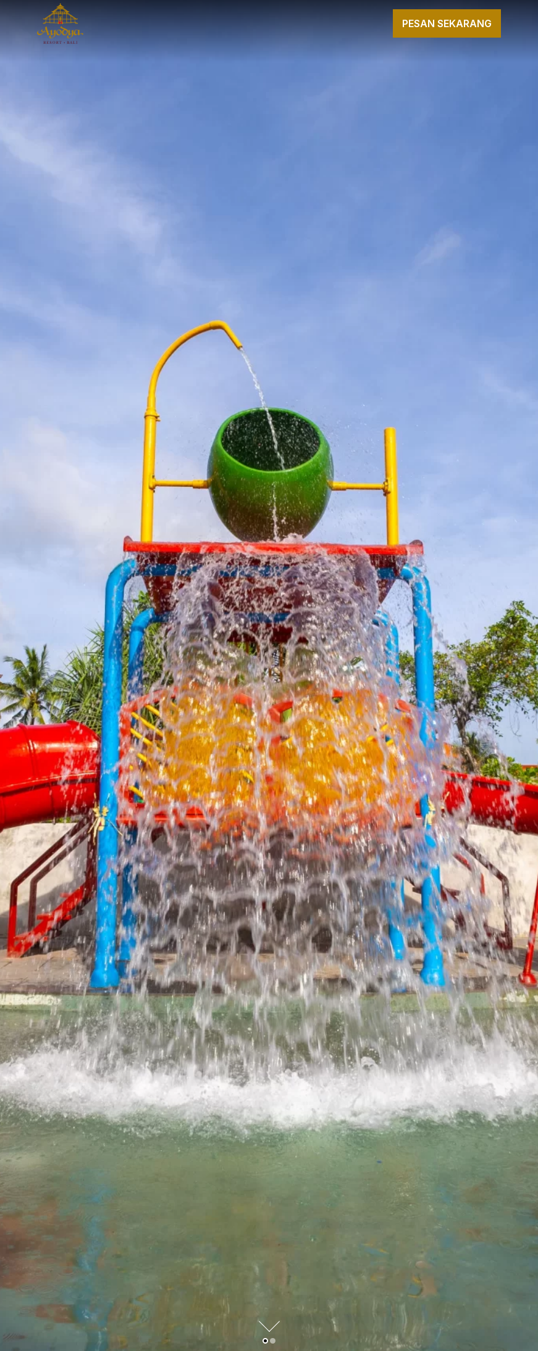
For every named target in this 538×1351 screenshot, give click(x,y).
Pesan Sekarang (447, 23)
